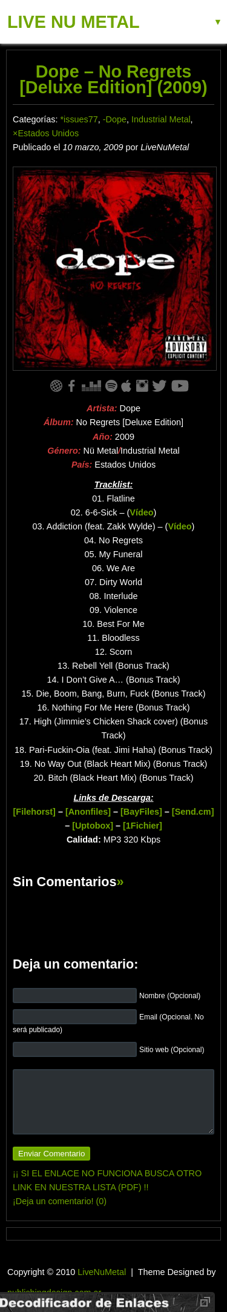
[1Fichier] (142, 825)
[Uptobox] (92, 825)
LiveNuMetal (101, 1272)
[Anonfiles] (88, 812)
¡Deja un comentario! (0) (60, 1201)
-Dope (115, 119)
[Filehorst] (34, 812)
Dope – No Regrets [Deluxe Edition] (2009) (113, 79)
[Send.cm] (193, 812)
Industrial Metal (161, 119)
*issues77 (78, 119)
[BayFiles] (141, 812)
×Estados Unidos (46, 133)
